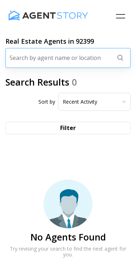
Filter (68, 128)
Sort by (46, 102)
